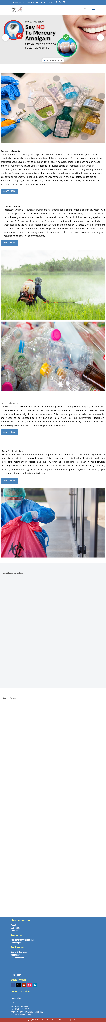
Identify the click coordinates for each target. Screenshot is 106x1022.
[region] (53, 37)
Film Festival (17, 975)
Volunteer (15, 955)
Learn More (9, 191)
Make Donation (17, 957)
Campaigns (16, 943)
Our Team (15, 928)
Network (14, 931)
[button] (5, 37)
